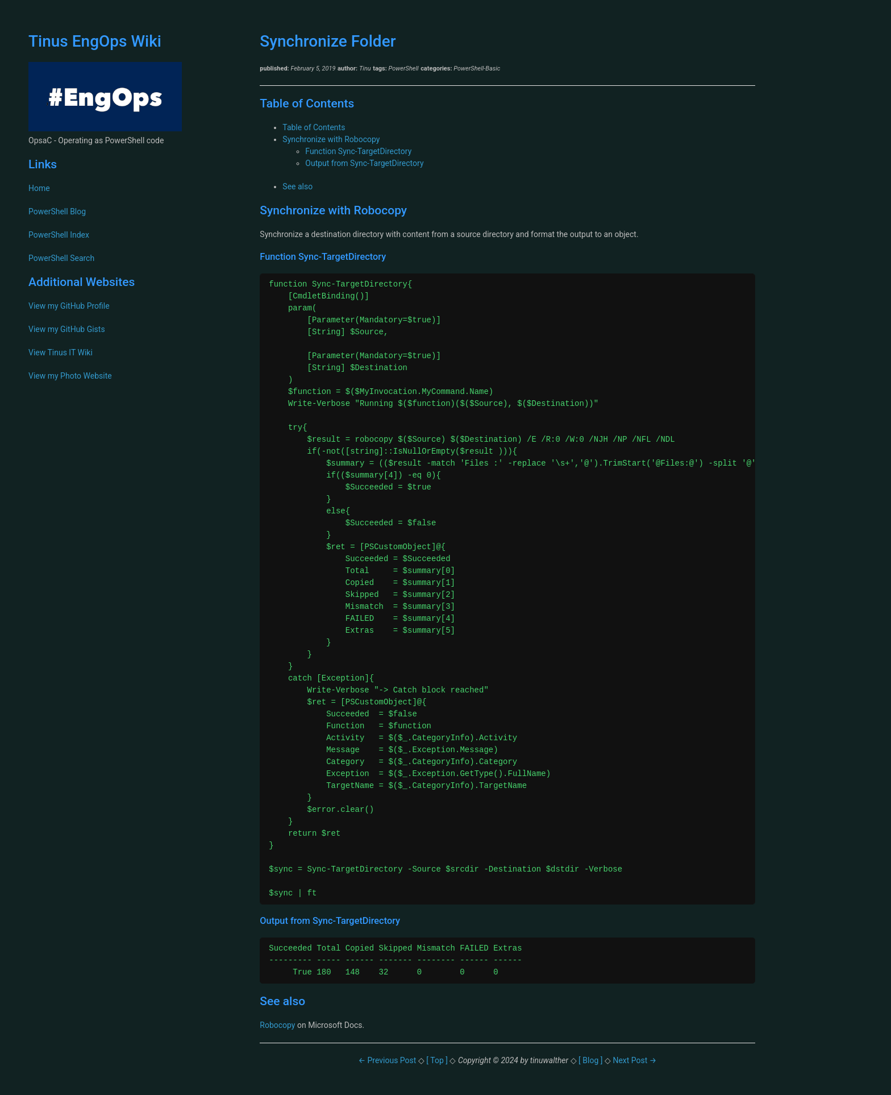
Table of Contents (313, 127)
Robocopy (277, 1025)
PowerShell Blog (57, 211)
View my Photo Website (70, 375)
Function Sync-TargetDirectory (358, 151)
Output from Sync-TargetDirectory (364, 163)
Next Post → (634, 1060)
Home (39, 188)
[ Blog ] (591, 1060)
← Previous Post (388, 1060)
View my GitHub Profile (69, 305)
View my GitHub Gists (66, 329)
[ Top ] (437, 1060)
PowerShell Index (58, 234)
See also (297, 186)
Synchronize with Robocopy (331, 139)
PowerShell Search (61, 258)
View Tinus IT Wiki (60, 352)
